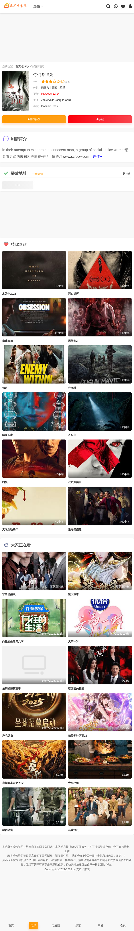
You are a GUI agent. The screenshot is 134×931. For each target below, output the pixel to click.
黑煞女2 (73, 340)
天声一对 (73, 641)
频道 (38, 6)
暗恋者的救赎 (76, 688)
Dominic (46, 106)
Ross (55, 106)
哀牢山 (72, 435)
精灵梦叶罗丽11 (77, 735)
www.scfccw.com (76, 156)
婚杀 (5, 388)
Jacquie (59, 100)
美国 (54, 87)
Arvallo (50, 100)
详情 (97, 156)
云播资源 (37, 174)
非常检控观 (9, 594)
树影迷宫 (7, 830)
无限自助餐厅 (10, 529)
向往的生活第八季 (13, 641)
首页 (18, 66)
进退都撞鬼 (74, 529)
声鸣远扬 (7, 735)
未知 (23, 156)
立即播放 (34, 119)
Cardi (68, 100)
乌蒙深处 (73, 830)
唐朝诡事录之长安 (13, 783)
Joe (43, 100)
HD (18, 185)
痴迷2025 (8, 340)
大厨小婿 (73, 783)
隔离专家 (7, 435)
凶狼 (5, 482)
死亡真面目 (74, 482)
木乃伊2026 (9, 293)
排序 (127, 173)
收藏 (100, 119)
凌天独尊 (73, 594)
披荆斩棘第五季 (11, 688)
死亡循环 (73, 293)
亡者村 (72, 388)
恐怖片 (26, 66)
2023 (62, 87)
